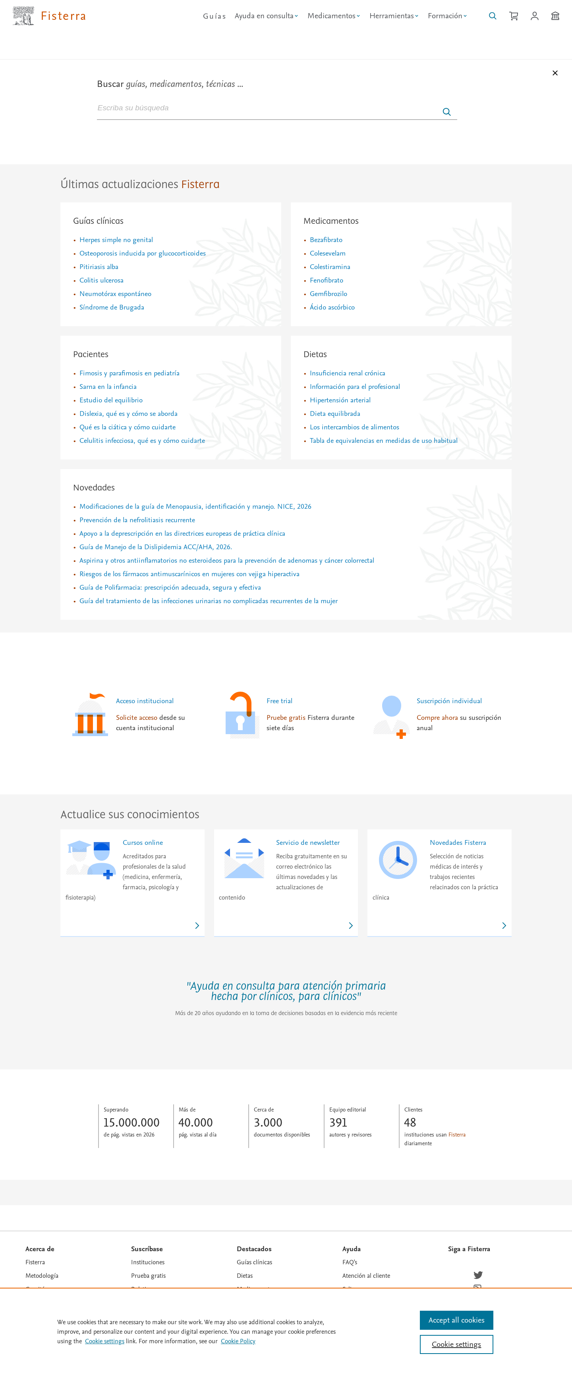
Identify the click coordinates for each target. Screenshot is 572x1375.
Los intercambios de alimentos (354, 427)
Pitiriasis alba (98, 266)
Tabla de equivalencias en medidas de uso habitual (384, 440)
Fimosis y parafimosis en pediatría (129, 373)
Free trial (279, 701)
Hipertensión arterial (340, 400)
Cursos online (143, 842)
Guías (214, 16)
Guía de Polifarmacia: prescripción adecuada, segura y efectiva (170, 587)
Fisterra (35, 1262)
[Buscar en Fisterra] (493, 16)
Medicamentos (331, 221)
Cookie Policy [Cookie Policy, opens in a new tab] (238, 1341)
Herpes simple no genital (116, 239)
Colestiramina (330, 266)
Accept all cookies (457, 1320)
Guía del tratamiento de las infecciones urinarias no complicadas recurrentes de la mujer (208, 601)
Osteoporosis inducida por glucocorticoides (142, 253)
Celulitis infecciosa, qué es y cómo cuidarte (142, 440)
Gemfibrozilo (328, 293)
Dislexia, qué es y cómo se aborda (128, 413)
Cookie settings (104, 1341)
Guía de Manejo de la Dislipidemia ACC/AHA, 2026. (155, 547)
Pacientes (90, 355)
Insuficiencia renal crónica (347, 373)
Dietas (315, 355)
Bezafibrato (326, 239)
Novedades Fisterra (458, 842)
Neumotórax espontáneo (115, 293)
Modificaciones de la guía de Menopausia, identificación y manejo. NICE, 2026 (195, 506)
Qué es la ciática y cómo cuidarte (127, 427)
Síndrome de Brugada (111, 307)
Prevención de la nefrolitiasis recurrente (137, 520)
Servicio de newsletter (308, 842)
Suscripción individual (449, 701)
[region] (286, 1331)
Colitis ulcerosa (101, 280)
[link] (132, 883)
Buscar (170, 84)
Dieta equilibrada (335, 413)
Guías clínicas (98, 221)
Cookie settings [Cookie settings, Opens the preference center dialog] (456, 1344)
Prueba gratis (148, 1275)
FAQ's (349, 1262)
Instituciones (147, 1262)
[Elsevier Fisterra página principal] (50, 15)
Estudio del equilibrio (111, 400)
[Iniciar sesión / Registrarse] (535, 16)
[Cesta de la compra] (513, 16)
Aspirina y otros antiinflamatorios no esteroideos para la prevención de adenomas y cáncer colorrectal (226, 560)
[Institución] (555, 16)
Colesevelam (328, 253)
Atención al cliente (366, 1275)
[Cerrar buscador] (556, 74)
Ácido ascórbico (332, 307)
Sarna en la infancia (108, 386)
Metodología (41, 1275)
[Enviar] (447, 112)
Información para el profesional (355, 386)
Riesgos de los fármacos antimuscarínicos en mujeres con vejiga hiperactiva (189, 574)
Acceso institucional (145, 701)
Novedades (94, 488)
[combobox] (277, 107)
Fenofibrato (326, 280)
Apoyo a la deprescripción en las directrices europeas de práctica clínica (182, 533)
